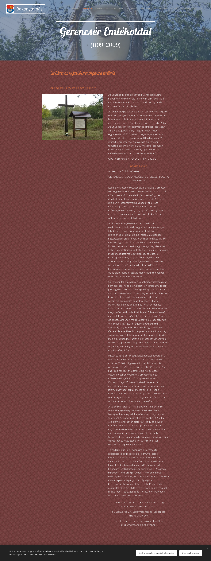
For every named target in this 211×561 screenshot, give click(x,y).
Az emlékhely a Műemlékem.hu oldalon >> (73, 87)
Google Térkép (138, 165)
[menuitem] (177, 9)
